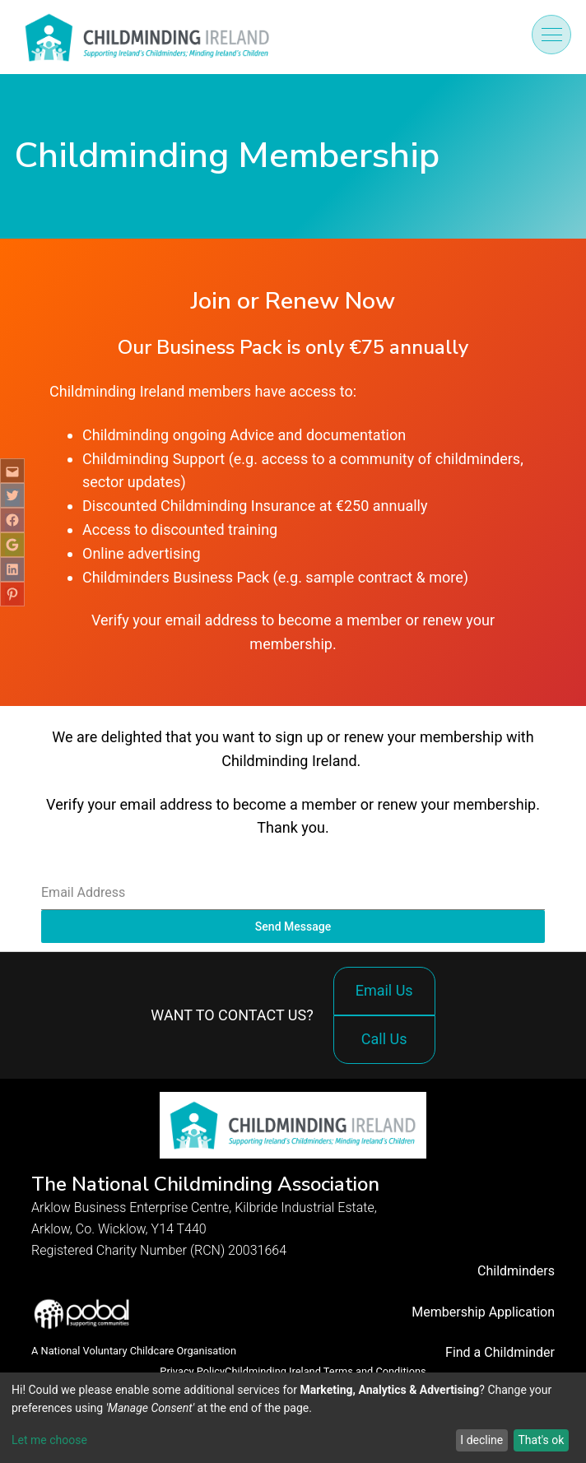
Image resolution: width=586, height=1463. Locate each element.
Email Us (384, 990)
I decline (481, 1440)
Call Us (388, 1047)
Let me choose (49, 1440)
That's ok (541, 1440)
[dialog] (293, 1417)
